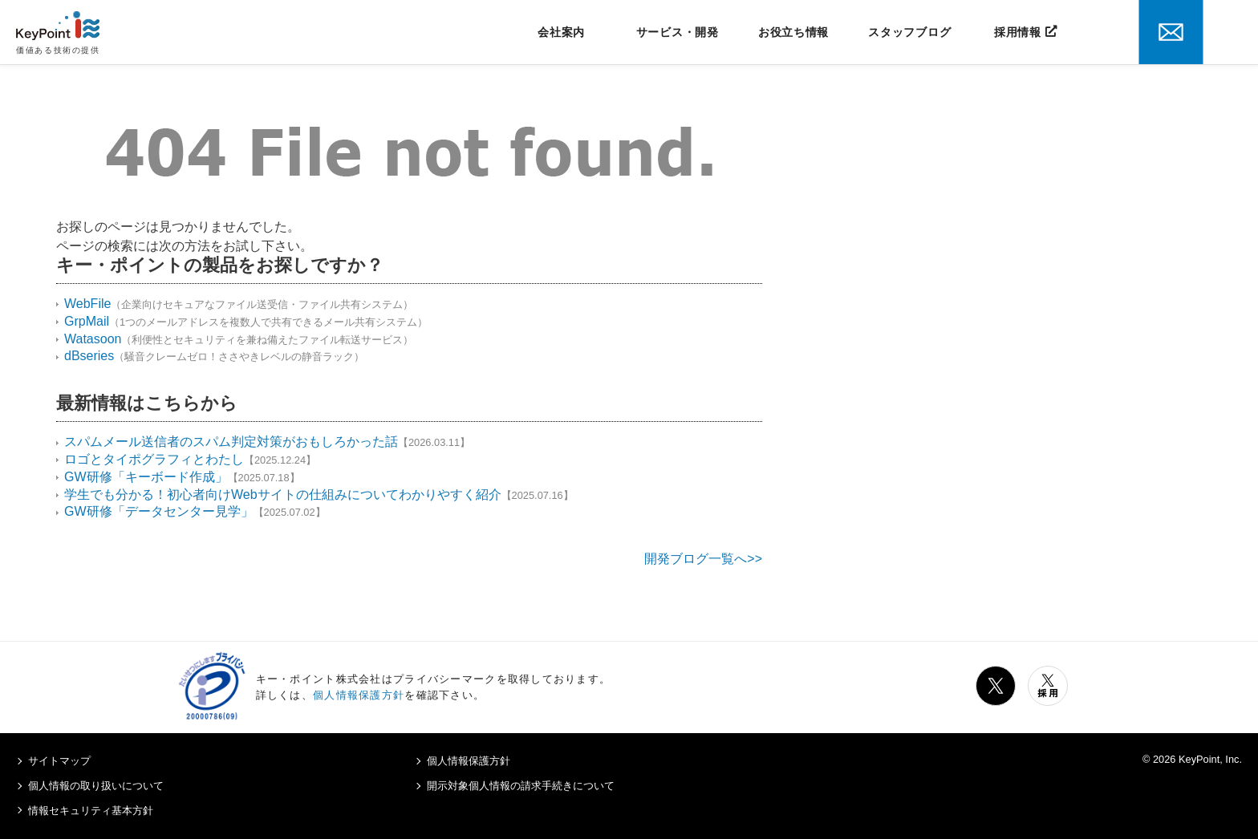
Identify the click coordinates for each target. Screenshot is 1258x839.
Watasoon (92, 339)
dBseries (89, 356)
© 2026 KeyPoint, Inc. (1192, 759)
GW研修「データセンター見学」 (159, 511)
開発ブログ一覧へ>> (703, 558)
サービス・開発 (677, 32)
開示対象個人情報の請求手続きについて (521, 786)
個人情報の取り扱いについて (96, 786)
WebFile (87, 303)
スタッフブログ (909, 32)
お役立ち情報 (793, 32)
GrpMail (86, 321)
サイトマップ (59, 761)
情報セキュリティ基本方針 (90, 811)
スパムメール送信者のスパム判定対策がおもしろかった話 (231, 441)
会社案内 (561, 32)
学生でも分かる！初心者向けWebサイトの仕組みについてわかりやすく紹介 (282, 494)
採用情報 (1017, 32)
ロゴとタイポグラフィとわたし (154, 459)
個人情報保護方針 (358, 695)
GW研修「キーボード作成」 (146, 477)
